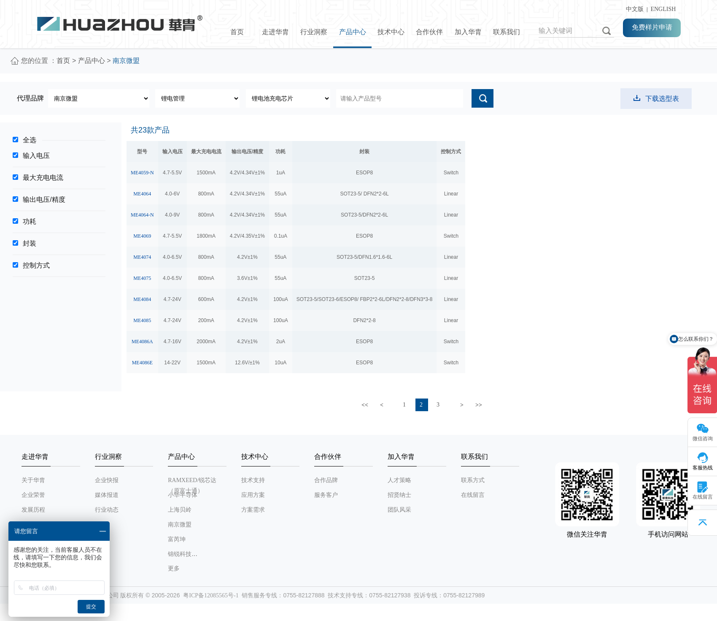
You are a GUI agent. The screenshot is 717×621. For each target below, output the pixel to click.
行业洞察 (313, 31)
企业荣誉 (33, 495)
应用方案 (253, 495)
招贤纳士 (399, 495)
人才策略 (399, 480)
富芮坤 (177, 539)
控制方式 (36, 265)
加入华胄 (468, 31)
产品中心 (352, 31)
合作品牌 (326, 480)
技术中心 (390, 31)
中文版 (633, 9)
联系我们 (506, 31)
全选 (29, 140)
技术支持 (253, 480)
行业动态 (107, 510)
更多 (174, 568)
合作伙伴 (429, 31)
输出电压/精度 (44, 199)
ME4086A (142, 341)
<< (364, 405)
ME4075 (142, 278)
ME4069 (142, 236)
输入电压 (36, 155)
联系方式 (473, 480)
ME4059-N (142, 173)
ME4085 (142, 320)
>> (478, 405)
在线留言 (473, 495)
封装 (29, 243)
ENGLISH (663, 9)
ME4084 (142, 299)
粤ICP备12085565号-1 (210, 595)
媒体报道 (107, 495)
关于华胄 (33, 480)
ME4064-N (142, 215)
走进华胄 (275, 31)
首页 (237, 31)
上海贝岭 (179, 510)
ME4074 (142, 257)
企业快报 (107, 480)
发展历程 (33, 510)
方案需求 (253, 510)
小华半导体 (182, 495)
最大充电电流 (43, 177)
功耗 (29, 221)
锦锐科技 (179, 554)
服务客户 (326, 495)
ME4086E (142, 363)
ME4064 (142, 194)
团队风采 (399, 510)
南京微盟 (179, 524)
